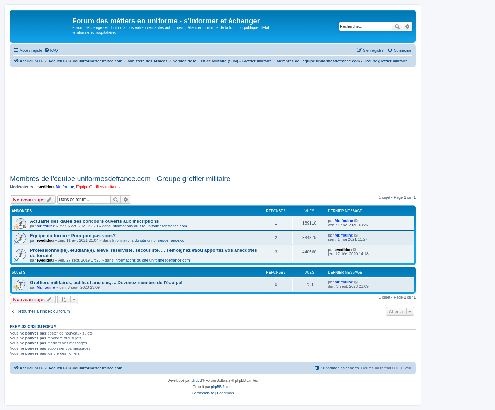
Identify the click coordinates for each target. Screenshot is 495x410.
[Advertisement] (213, 120)
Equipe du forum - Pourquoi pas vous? (73, 235)
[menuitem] (51, 50)
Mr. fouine (65, 187)
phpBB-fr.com (222, 387)
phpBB (196, 381)
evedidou (45, 187)
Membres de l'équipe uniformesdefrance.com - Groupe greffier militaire (120, 179)
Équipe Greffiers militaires (98, 187)
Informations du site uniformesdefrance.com (149, 226)
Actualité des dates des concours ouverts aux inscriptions (94, 221)
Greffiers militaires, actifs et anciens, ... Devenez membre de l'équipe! (106, 282)
